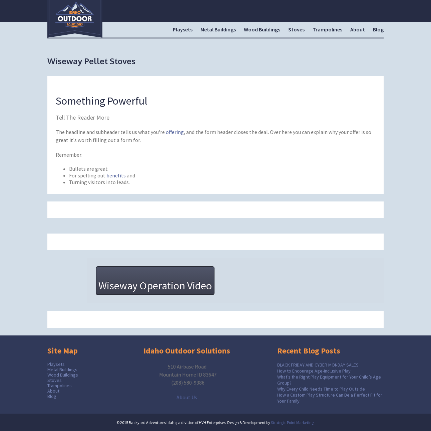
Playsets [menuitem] (182, 29)
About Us (186, 397)
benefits (116, 175)
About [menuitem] (357, 29)
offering (175, 132)
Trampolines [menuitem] (327, 29)
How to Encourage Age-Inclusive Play (314, 371)
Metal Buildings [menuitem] (218, 29)
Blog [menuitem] (378, 29)
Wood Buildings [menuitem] (262, 29)
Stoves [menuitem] (296, 29)
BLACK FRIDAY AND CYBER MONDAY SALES (318, 365)
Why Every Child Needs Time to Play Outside (321, 389)
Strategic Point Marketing (292, 422)
